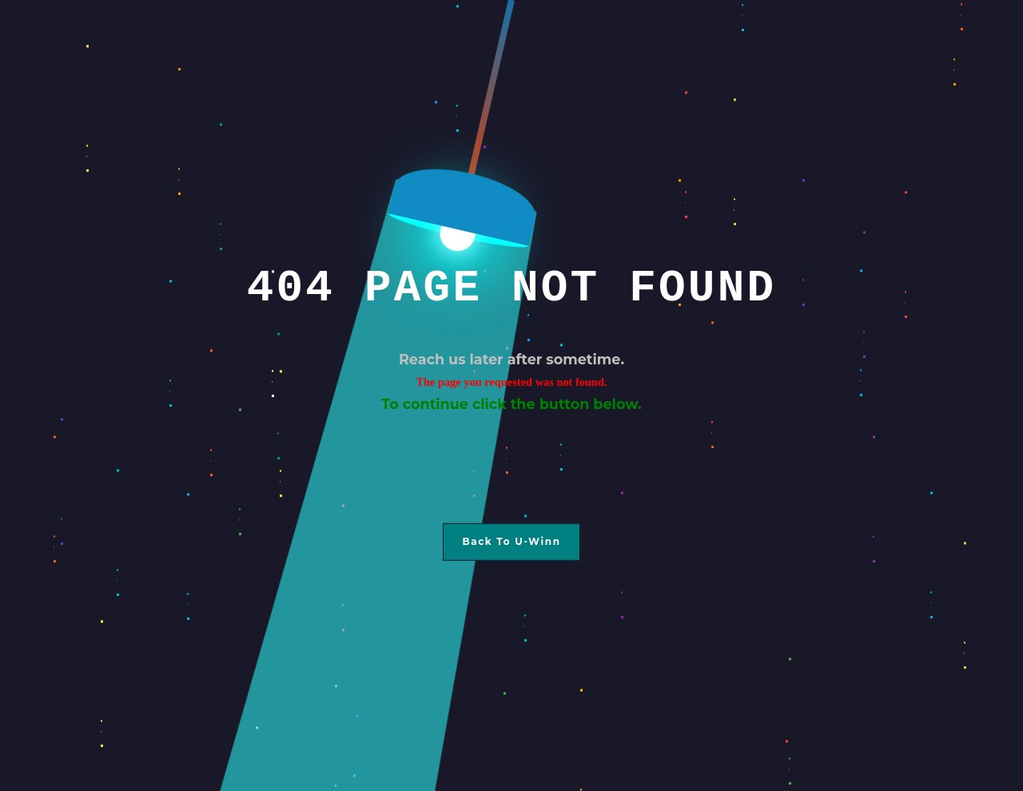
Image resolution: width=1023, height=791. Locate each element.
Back (477, 541)
